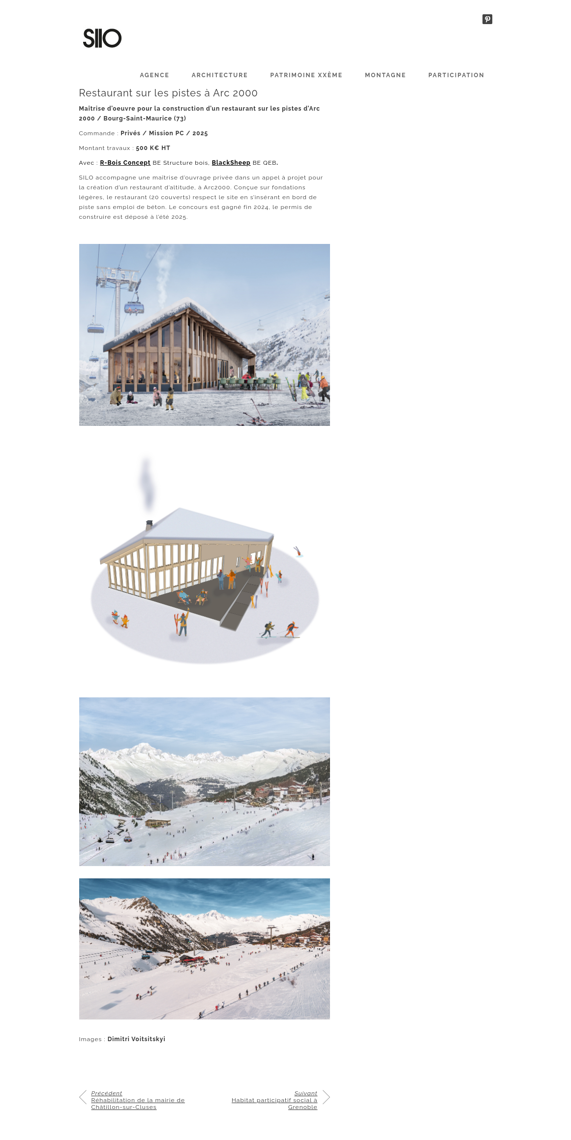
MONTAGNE (385, 75)
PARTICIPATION (456, 75)
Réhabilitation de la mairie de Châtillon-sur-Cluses (138, 1100)
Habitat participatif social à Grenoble (274, 1100)
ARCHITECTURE (220, 75)
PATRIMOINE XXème (306, 75)
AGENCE (154, 75)
